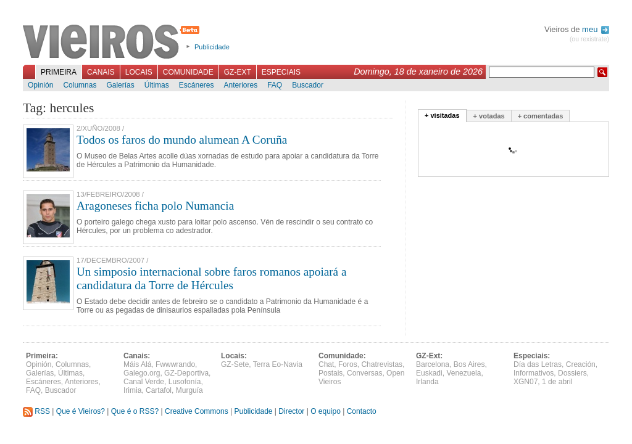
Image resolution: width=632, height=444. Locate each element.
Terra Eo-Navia (277, 364)
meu (595, 29)
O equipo (325, 411)
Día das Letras (538, 364)
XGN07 (526, 381)
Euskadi (429, 373)
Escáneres (196, 85)
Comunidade (188, 72)
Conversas (364, 373)
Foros (347, 364)
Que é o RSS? (135, 411)
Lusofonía (184, 381)
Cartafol (159, 390)
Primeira (59, 72)
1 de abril (557, 381)
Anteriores (240, 85)
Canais (101, 72)
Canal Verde (143, 381)
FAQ (274, 85)
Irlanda (427, 381)
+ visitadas (442, 115)
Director (291, 411)
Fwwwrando (175, 364)
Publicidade (212, 47)
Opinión (40, 85)
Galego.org (141, 373)
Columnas (79, 85)
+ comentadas (540, 116)
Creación (581, 364)
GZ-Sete (235, 364)
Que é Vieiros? (80, 411)
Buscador (307, 85)
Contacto (361, 411)
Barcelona (432, 364)
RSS (36, 411)
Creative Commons (196, 411)
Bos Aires (469, 364)
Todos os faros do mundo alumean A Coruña (182, 139)
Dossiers (572, 373)
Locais (138, 72)
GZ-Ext (237, 72)
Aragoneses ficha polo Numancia (155, 205)
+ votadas (489, 116)
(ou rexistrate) (589, 39)
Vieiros (113, 42)
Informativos (534, 373)
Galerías (120, 85)
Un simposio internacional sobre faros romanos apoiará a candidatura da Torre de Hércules (211, 278)
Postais (330, 373)
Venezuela (463, 373)
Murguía (189, 390)
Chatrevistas (381, 364)
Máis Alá (137, 364)
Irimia (132, 390)
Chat (326, 364)
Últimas (156, 85)
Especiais (281, 72)
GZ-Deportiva (186, 373)
